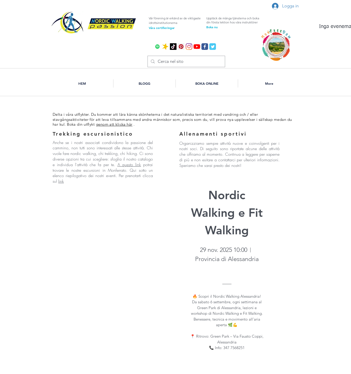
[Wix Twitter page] (212, 46)
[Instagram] (189, 46)
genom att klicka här (114, 124)
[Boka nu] (227, 27)
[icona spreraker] (165, 46)
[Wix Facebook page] (204, 46)
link (61, 181)
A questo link (129, 164)
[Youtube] (197, 46)
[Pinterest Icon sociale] (181, 46)
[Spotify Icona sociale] (157, 46)
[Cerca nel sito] (186, 61)
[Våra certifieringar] (170, 27)
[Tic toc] (173, 46)
